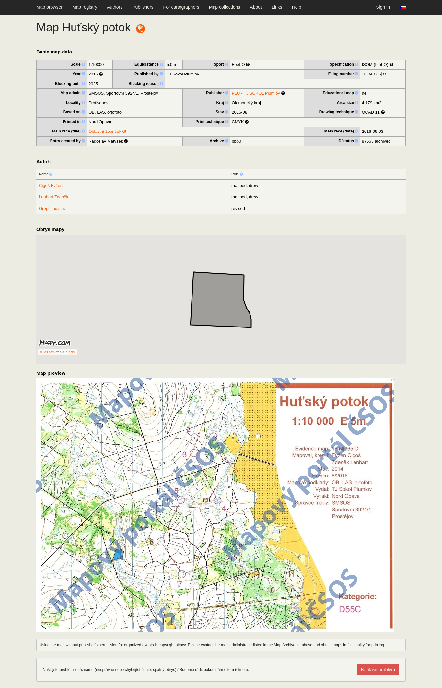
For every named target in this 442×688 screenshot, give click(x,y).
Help (296, 7)
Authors (114, 7)
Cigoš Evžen (51, 185)
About (256, 7)
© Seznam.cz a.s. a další (58, 352)
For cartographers (181, 7)
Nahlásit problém (378, 669)
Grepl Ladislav (52, 208)
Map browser (49, 7)
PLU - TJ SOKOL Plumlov (256, 93)
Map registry (84, 7)
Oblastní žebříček (107, 131)
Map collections (224, 7)
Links (277, 7)
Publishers (142, 7)
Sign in (383, 7)
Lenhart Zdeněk (53, 196)
